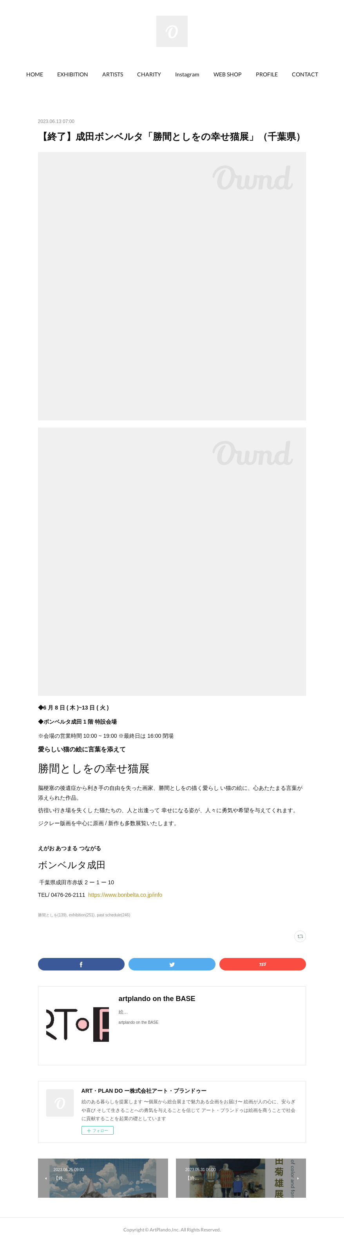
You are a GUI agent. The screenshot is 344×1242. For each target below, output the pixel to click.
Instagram (187, 74)
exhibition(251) (82, 915)
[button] (34, 74)
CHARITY (149, 74)
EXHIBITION (72, 74)
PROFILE (267, 74)
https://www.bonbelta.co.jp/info (125, 895)
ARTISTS (112, 74)
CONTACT (305, 74)
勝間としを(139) (52, 915)
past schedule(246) (113, 915)
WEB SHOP (228, 74)
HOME (34, 74)
